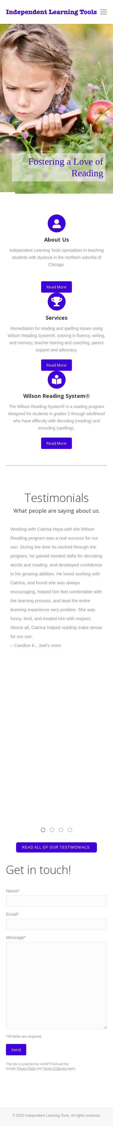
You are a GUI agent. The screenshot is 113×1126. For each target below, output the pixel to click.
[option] (56, 587)
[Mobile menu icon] (103, 12)
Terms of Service (54, 1068)
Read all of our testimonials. (56, 847)
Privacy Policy (26, 1068)
